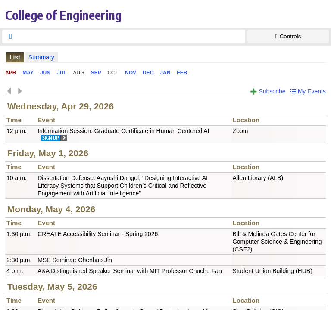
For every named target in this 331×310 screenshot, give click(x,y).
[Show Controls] (288, 36)
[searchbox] (131, 36)
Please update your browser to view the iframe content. (165, 57)
